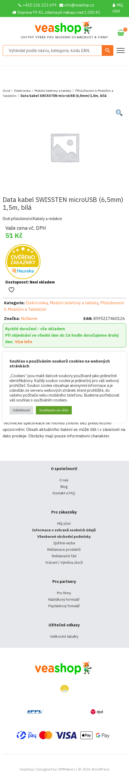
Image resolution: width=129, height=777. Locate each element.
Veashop (26, 769)
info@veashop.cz (76, 5)
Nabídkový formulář (64, 599)
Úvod (6, 91)
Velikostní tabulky (64, 636)
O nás (64, 480)
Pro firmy (64, 593)
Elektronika (22, 91)
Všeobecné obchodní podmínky (64, 536)
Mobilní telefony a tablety (53, 91)
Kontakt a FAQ (64, 493)
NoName (29, 318)
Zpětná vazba (64, 543)
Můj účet (118, 7)
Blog (63, 486)
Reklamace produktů (64, 549)
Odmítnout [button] (21, 410)
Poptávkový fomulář (64, 606)
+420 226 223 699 (37, 5)
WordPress (100, 769)
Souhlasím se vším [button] (54, 410)
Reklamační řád (64, 556)
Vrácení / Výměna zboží (64, 562)
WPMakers (66, 769)
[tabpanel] (65, 147)
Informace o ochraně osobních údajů (64, 530)
